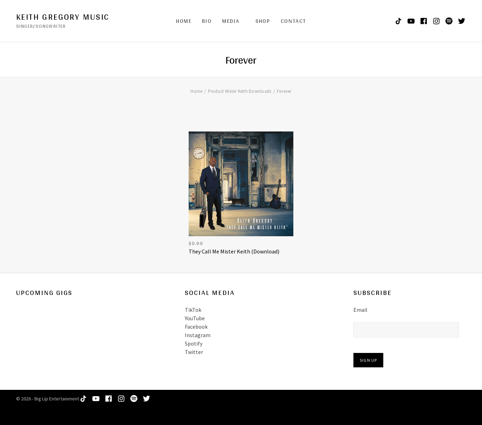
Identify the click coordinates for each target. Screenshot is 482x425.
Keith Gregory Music (62, 16)
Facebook (196, 326)
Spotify (193, 343)
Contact (293, 21)
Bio (206, 21)
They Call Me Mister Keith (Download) (234, 251)
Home (183, 21)
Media (230, 21)
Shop (262, 21)
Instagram (197, 335)
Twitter (194, 351)
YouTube (195, 318)
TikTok (193, 309)
